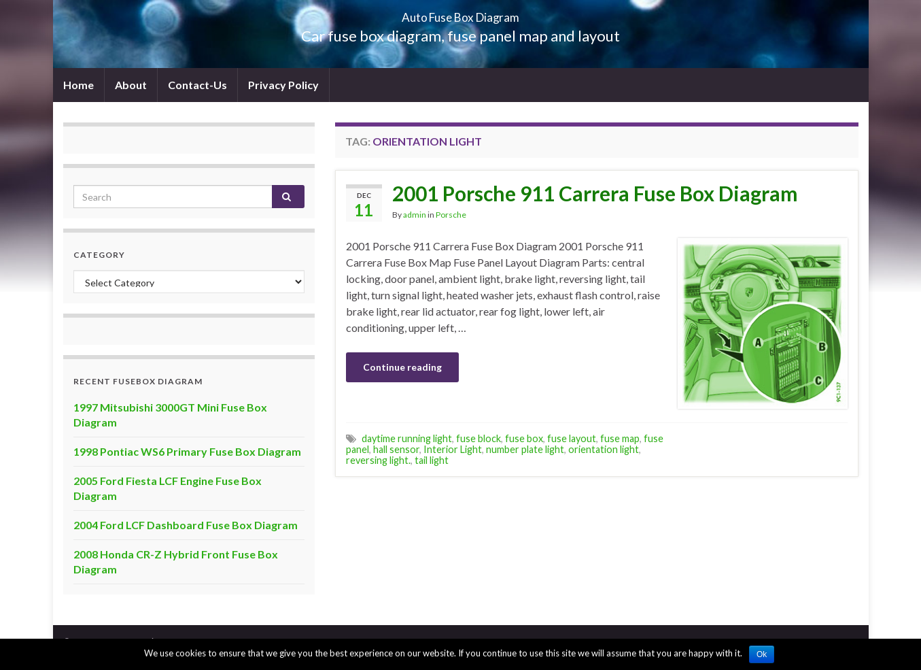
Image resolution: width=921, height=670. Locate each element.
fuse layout (571, 438)
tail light (432, 460)
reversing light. (378, 460)
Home (78, 84)
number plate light (525, 449)
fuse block (478, 438)
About (131, 84)
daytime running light (407, 438)
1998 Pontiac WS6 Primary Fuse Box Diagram (187, 451)
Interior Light (452, 449)
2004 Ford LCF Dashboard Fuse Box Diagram (185, 524)
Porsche (451, 215)
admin (414, 215)
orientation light (603, 449)
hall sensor (396, 449)
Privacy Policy (283, 84)
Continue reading (402, 367)
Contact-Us (197, 84)
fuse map (620, 438)
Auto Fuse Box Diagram (460, 13)
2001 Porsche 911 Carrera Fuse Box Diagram (595, 193)
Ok (762, 654)
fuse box (524, 438)
